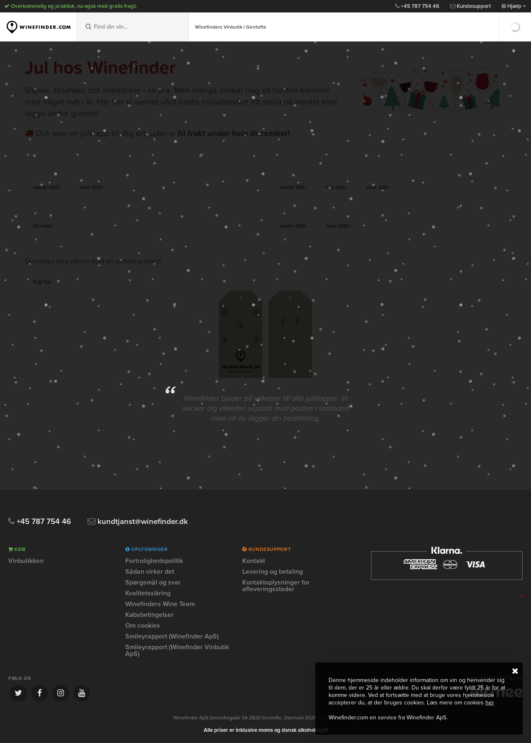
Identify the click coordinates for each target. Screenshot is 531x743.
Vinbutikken (26, 561)
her (489, 702)
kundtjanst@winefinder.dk (138, 521)
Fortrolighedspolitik (154, 561)
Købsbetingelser (149, 615)
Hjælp (514, 6)
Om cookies (142, 625)
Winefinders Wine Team (160, 604)
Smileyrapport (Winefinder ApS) (172, 636)
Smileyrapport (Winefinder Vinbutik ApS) (177, 650)
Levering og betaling (272, 572)
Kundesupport (470, 6)
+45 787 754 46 (417, 6)
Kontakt (253, 561)
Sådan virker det (149, 572)
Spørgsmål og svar (153, 582)
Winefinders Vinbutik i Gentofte (230, 27)
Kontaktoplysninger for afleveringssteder (276, 585)
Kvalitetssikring (148, 593)
